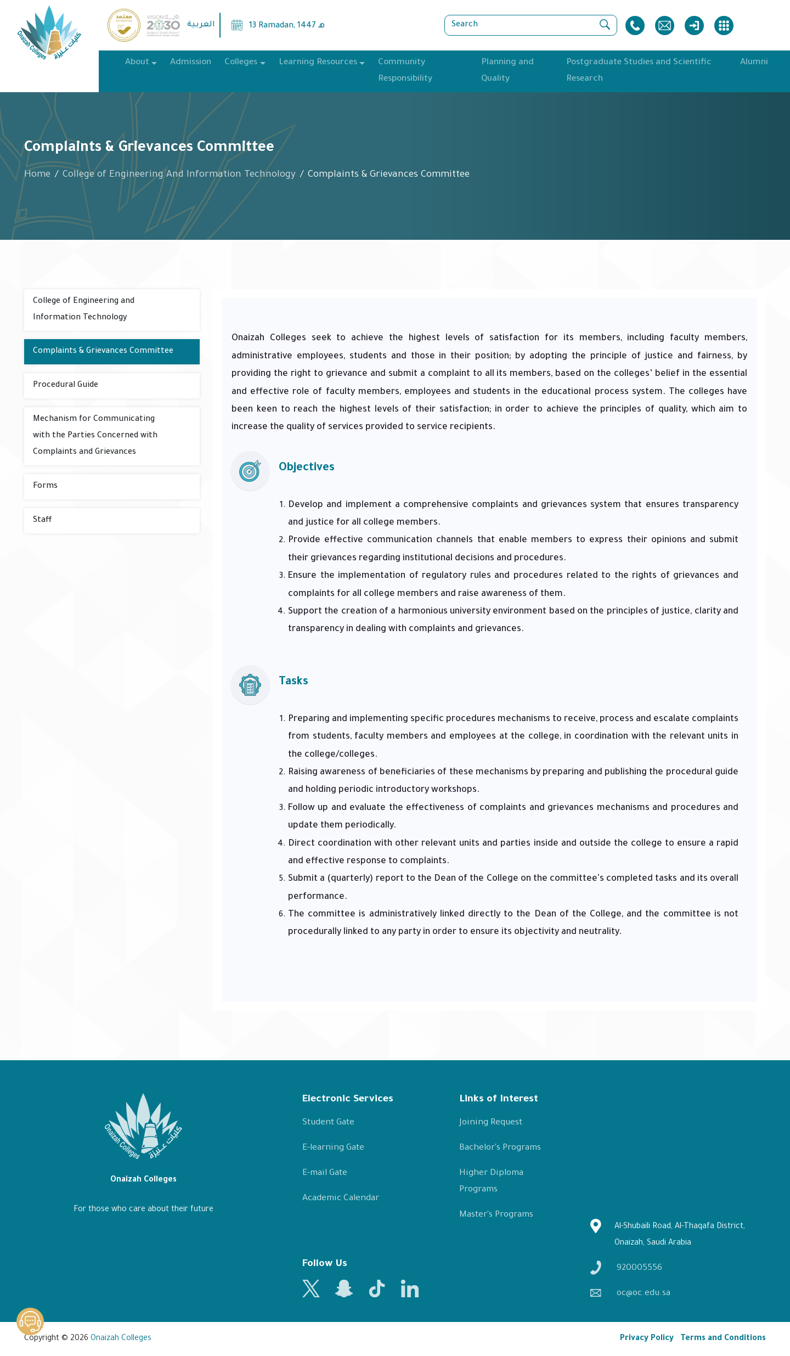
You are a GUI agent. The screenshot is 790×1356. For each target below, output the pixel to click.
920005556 (626, 1267)
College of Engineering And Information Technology (179, 175)
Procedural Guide (65, 385)
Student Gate (328, 1123)
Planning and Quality (507, 71)
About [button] (137, 62)
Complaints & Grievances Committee (103, 351)
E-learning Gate (333, 1148)
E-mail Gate (324, 1173)
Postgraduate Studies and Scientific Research (639, 71)
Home (37, 175)
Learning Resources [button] (318, 62)
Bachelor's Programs (500, 1148)
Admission (190, 62)
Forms (45, 486)
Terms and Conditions (723, 1339)
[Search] (530, 25)
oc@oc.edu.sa (630, 1293)
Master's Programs (496, 1215)
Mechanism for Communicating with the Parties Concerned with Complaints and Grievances (95, 436)
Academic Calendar (340, 1198)
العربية (201, 25)
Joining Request (490, 1123)
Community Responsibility (405, 71)
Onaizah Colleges (121, 1339)
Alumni (754, 62)
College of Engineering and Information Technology (83, 310)
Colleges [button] (240, 62)
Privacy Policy (647, 1339)
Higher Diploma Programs (491, 1182)
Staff (42, 520)
